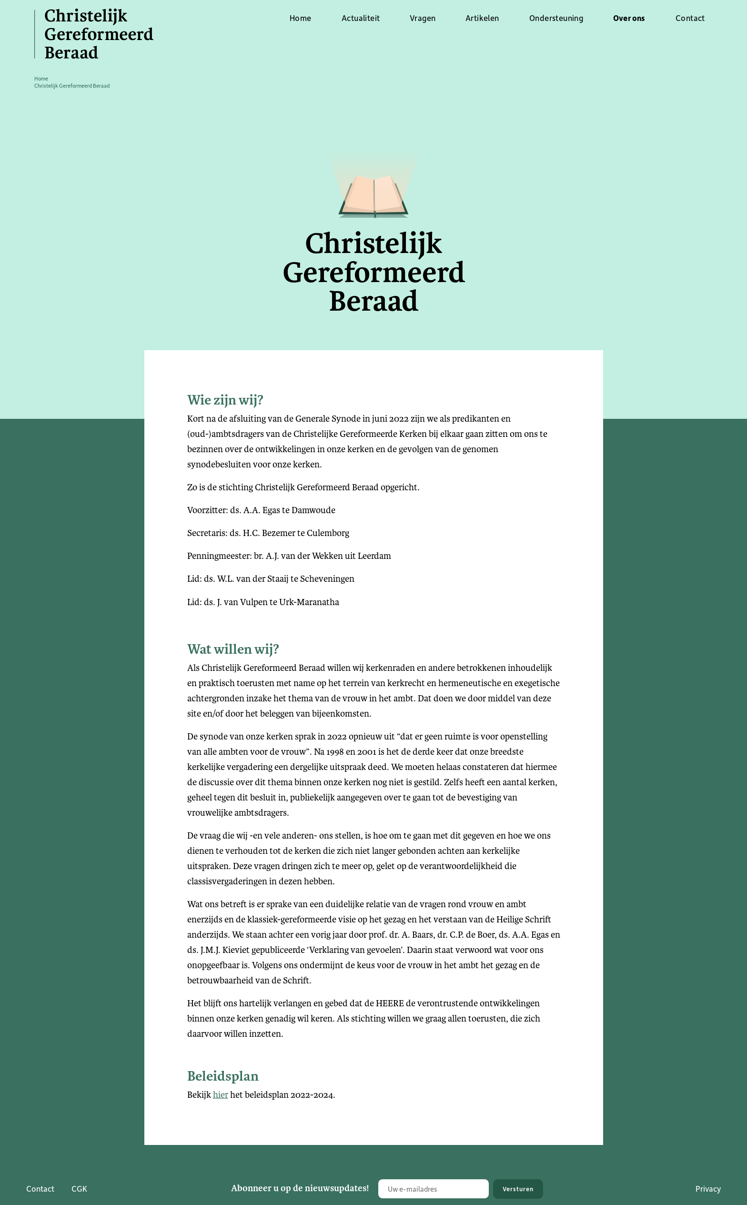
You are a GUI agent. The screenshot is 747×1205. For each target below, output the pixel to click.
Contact (690, 17)
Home (301, 17)
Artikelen (482, 17)
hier (220, 1095)
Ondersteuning (556, 17)
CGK (79, 1188)
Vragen (422, 17)
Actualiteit (361, 17)
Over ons (629, 17)
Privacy (708, 1188)
